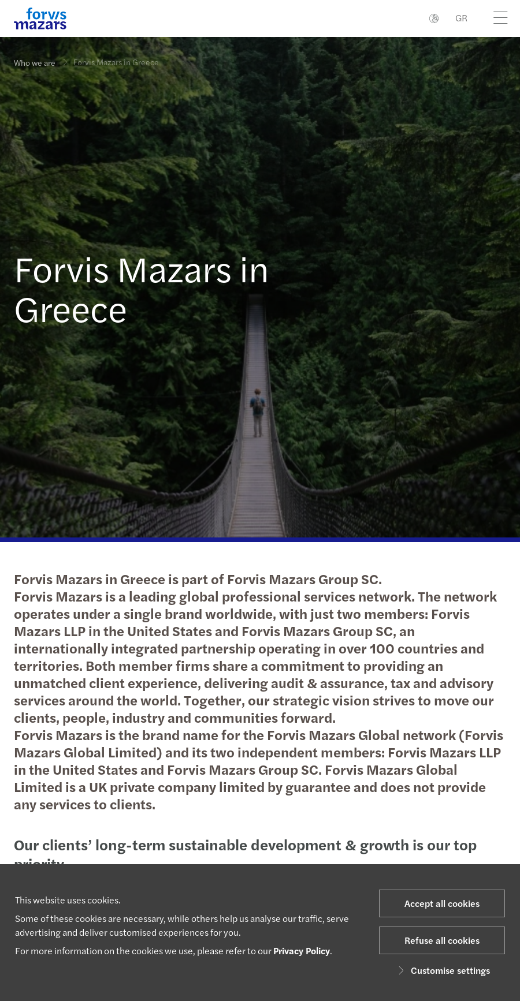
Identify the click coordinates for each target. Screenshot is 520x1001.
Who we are (34, 62)
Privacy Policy (301, 950)
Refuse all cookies (442, 940)
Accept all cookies (442, 903)
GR (461, 17)
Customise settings (442, 970)
